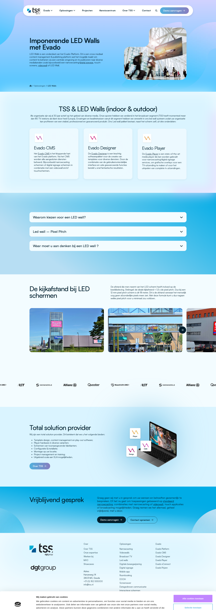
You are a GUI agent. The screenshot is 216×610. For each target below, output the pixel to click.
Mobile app (125, 571)
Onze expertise (91, 552)
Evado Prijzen (162, 567)
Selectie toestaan (193, 592)
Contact (146, 10)
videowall (42, 65)
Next (180, 327)
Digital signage (126, 567)
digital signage (86, 62)
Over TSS (127, 10)
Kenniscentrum (107, 10)
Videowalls (124, 552)
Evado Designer (163, 556)
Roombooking (126, 575)
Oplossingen (66, 10)
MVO (86, 560)
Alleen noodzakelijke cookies (193, 601)
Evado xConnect (163, 564)
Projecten (87, 10)
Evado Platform (162, 549)
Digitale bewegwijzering (131, 564)
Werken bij (88, 556)
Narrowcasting (126, 549)
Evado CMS (161, 552)
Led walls (124, 560)
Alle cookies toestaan (192, 583)
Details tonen (148, 604)
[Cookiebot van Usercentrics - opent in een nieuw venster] (18, 605)
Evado (47, 10)
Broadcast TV (126, 556)
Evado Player (161, 560)
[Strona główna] (30, 86)
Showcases (89, 564)
